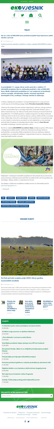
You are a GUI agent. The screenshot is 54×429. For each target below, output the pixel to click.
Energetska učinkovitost (33, 412)
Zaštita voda (21, 412)
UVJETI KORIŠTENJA (32, 417)
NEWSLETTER (31, 16)
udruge (31, 198)
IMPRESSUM (10, 417)
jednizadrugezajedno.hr (8, 185)
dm (3, 198)
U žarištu (34, 414)
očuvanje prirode (8, 202)
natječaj (10, 198)
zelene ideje (21, 198)
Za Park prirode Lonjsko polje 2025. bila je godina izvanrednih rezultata (22, 279)
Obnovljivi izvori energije (24, 414)
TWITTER (22, 16)
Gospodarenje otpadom (10, 412)
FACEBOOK (14, 16)
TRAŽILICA (40, 16)
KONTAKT (31, 1)
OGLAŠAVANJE (24, 1)
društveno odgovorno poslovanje (15, 206)
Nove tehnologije (46, 412)
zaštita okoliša (43, 198)
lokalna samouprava (26, 202)
